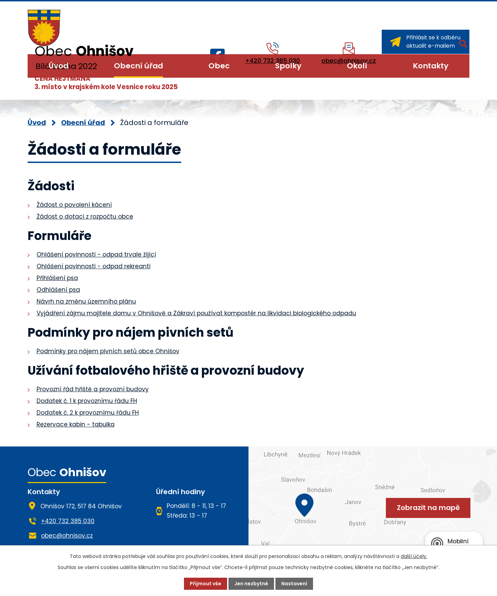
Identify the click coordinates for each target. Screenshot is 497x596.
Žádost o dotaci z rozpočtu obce (85, 216)
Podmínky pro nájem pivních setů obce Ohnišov (108, 351)
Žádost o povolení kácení (74, 205)
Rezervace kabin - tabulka (76, 424)
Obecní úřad (138, 65)
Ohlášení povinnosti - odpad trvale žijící (96, 254)
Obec (219, 65)
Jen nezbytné (251, 583)
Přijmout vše (205, 583)
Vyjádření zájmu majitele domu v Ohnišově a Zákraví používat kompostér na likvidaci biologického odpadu (196, 313)
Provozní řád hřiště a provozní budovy (93, 389)
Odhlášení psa (58, 290)
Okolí (357, 65)
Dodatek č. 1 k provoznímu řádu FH (87, 401)
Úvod (58, 65)
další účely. (414, 556)
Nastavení (294, 583)
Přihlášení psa (57, 278)
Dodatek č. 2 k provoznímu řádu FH (88, 412)
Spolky (288, 65)
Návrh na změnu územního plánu (86, 301)
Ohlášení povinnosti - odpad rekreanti (93, 266)
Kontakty (430, 65)
